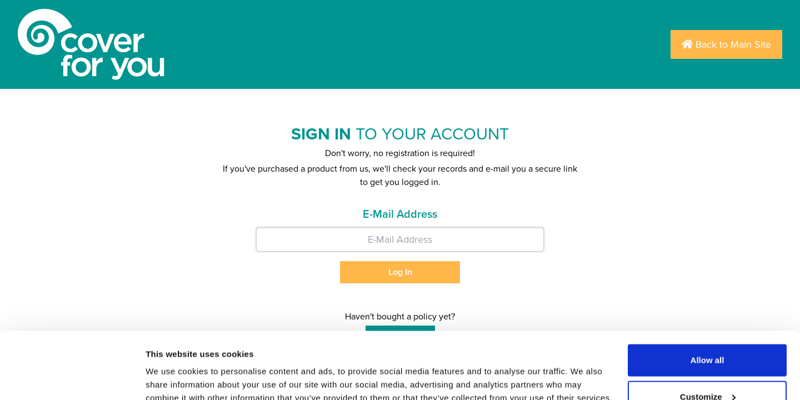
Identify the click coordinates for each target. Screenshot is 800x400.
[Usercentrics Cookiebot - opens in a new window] (72, 378)
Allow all (707, 297)
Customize (708, 334)
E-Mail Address (400, 214)
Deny (707, 370)
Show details (171, 366)
